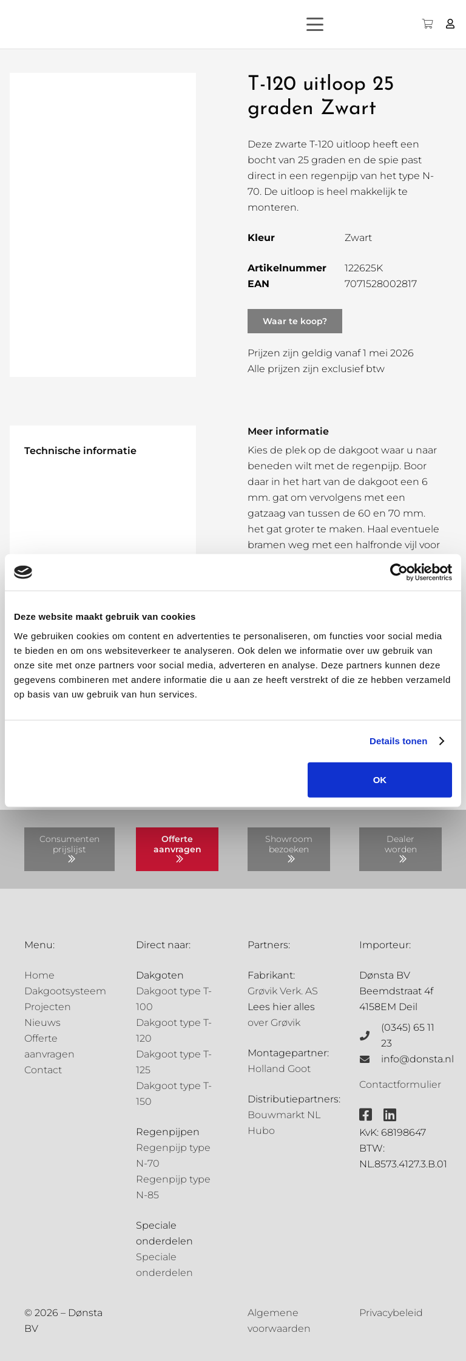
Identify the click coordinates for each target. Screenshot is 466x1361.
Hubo (261, 1130)
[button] (336, 24)
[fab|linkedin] (389, 1114)
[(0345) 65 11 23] (370, 1035)
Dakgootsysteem (65, 991)
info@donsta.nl (417, 1059)
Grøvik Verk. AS (283, 991)
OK (380, 779)
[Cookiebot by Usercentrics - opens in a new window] (399, 572)
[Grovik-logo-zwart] (133, 24)
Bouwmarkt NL (284, 1115)
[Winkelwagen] (426, 24)
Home (39, 975)
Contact (43, 1070)
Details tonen (398, 741)
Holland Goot (279, 1068)
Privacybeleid (391, 1313)
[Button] (450, 24)
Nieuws (42, 1022)
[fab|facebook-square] (365, 1114)
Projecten (47, 1007)
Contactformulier (400, 1084)
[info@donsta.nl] (370, 1059)
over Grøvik (274, 1022)
